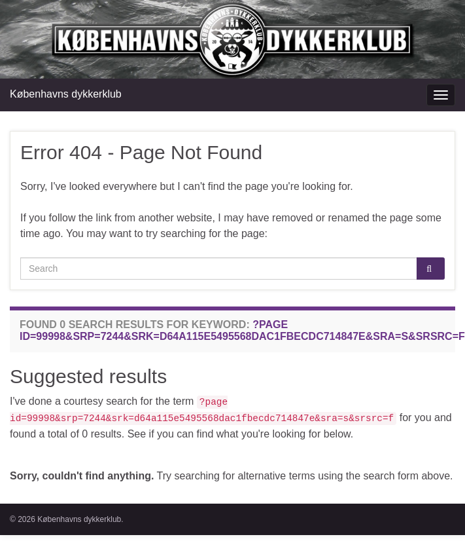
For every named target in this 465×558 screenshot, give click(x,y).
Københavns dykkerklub (66, 94)
